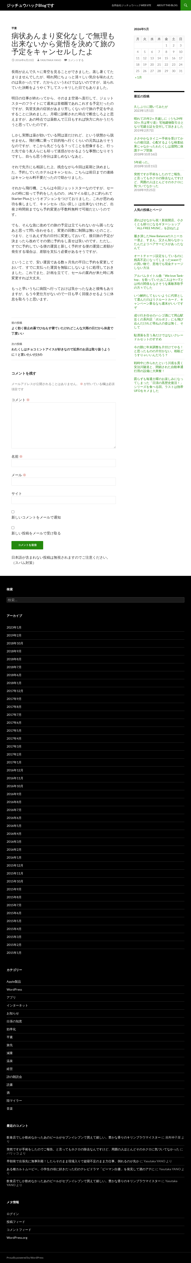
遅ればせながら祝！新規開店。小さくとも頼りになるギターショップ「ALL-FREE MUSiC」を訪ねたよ (158, 224)
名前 (17, 456)
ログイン (13, 1214)
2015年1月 (14, 952)
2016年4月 (14, 833)
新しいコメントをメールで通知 (36, 517)
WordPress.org (17, 1237)
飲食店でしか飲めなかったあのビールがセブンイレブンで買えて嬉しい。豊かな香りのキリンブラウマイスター (84, 1137)
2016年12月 (15, 770)
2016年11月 (15, 778)
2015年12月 (15, 865)
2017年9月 (14, 699)
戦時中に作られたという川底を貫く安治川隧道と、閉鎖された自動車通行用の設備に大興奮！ (158, 367)
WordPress (14, 989)
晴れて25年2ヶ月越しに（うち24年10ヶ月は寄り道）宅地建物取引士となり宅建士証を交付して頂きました (159, 122)
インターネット (17, 1005)
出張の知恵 (14, 1021)
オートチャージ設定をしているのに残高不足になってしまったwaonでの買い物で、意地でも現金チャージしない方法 (158, 262)
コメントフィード (19, 1229)
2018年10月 (15, 643)
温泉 (10, 1061)
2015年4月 (14, 929)
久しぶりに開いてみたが (151, 106)
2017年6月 (14, 722)
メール (18, 475)
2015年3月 (14, 937)
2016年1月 (14, 857)
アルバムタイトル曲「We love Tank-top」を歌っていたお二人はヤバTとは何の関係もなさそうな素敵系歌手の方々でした (159, 281)
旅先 (10, 1045)
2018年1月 (14, 683)
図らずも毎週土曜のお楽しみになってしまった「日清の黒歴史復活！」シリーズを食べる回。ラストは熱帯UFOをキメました (158, 384)
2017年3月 (14, 746)
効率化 (11, 1029)
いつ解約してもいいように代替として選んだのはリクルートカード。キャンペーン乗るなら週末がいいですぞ (158, 301)
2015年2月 (14, 945)
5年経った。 (142, 162)
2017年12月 (15, 691)
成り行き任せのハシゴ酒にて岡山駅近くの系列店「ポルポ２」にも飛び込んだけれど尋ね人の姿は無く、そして (158, 321)
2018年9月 (14, 651)
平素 (14, 28)
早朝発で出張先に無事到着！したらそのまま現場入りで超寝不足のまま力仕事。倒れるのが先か (73, 1161)
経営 (10, 1069)
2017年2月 (14, 754)
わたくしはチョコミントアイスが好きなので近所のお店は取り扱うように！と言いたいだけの (63, 348)
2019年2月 (14, 635)
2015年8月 (14, 897)
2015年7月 (14, 905)
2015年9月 (14, 889)
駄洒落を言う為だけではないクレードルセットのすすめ (158, 337)
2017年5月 (14, 730)
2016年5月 (14, 826)
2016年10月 (15, 786)
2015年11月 (15, 873)
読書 (10, 1084)
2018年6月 (14, 675)
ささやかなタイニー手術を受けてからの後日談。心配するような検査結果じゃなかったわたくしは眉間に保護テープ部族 (158, 144)
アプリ (11, 997)
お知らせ (13, 1013)
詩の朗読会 (14, 1077)
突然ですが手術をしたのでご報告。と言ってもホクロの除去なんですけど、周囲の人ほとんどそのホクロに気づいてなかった (158, 180)
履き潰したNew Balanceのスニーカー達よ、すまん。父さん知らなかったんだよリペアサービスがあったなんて (158, 242)
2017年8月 (14, 707)
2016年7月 (14, 810)
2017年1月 (14, 762)
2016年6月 (14, 818)
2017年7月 (14, 714)
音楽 (10, 1108)
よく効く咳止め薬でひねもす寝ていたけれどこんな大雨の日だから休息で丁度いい (63, 327)
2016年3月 (14, 841)
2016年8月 (14, 802)
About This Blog (167, 5)
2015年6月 (14, 913)
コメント (20, 400)
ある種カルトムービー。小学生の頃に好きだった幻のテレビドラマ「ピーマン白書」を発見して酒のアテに (81, 1169)
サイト (16, 493)
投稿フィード (16, 1222)
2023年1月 (14, 627)
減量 (10, 1053)
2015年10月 (15, 881)
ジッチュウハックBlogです (30, 5)
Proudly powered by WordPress (25, 1257)
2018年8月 (14, 659)
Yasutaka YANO (50, 60)
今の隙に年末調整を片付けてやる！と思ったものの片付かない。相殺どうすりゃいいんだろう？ (158, 351)
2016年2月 (14, 849)
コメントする (76, 60)
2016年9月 (14, 794)
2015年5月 (14, 921)
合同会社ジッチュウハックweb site (131, 5)
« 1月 (138, 77)
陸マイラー (14, 1100)
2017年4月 (14, 738)
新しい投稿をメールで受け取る (36, 533)
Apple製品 (14, 981)
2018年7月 (14, 667)
